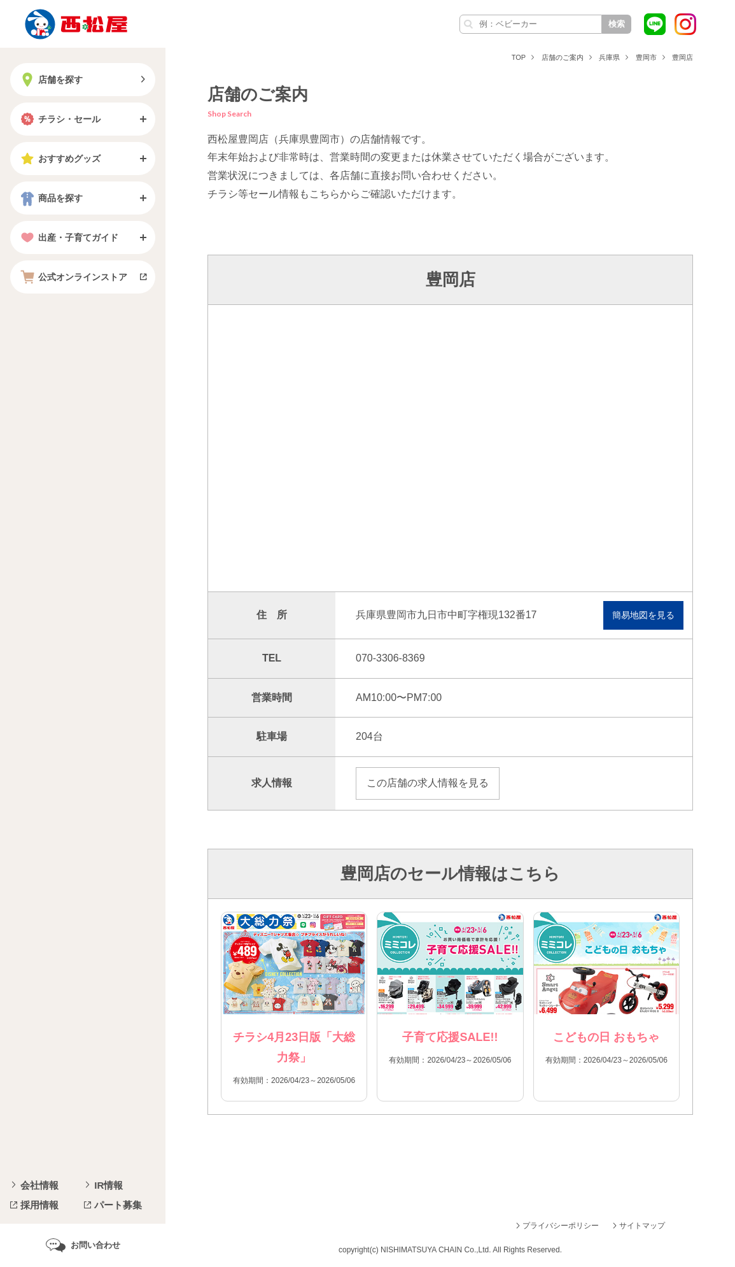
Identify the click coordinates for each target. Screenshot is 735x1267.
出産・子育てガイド (68, 237)
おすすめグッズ (59, 158)
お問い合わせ (95, 1245)
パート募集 (118, 1205)
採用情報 (39, 1205)
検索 (616, 24)
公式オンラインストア (72, 277)
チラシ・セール (59, 119)
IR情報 (108, 1185)
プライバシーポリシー (560, 1225)
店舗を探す (50, 79)
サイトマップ (642, 1225)
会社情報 (39, 1185)
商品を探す (50, 198)
